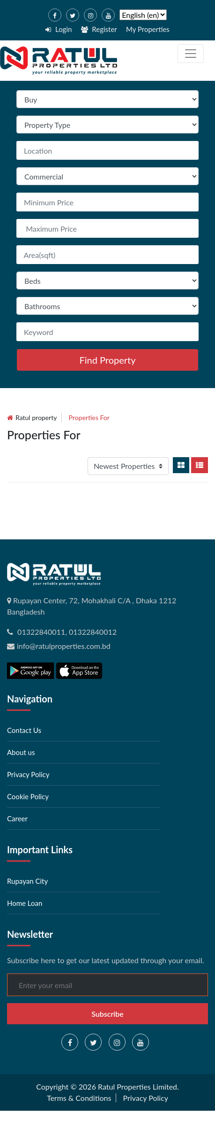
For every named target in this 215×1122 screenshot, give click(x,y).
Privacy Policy (28, 774)
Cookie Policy (28, 796)
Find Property (107, 360)
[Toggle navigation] (191, 53)
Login (58, 29)
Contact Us (24, 730)
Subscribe (107, 1013)
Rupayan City (27, 881)
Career (17, 818)
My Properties (148, 29)
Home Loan (24, 903)
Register (99, 29)
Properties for (89, 417)
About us (21, 752)
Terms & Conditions (79, 1097)
